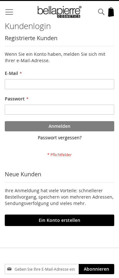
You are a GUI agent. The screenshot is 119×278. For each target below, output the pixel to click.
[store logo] (59, 12)
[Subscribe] (96, 269)
